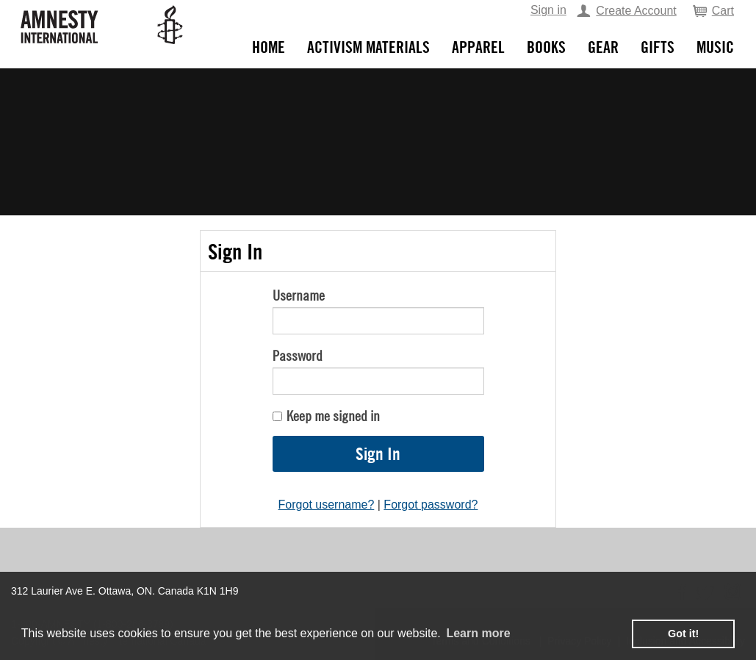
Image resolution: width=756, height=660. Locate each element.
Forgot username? (326, 504)
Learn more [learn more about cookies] (478, 633)
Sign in (548, 10)
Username (299, 295)
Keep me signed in (333, 415)
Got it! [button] (683, 633)
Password (298, 355)
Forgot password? (431, 504)
